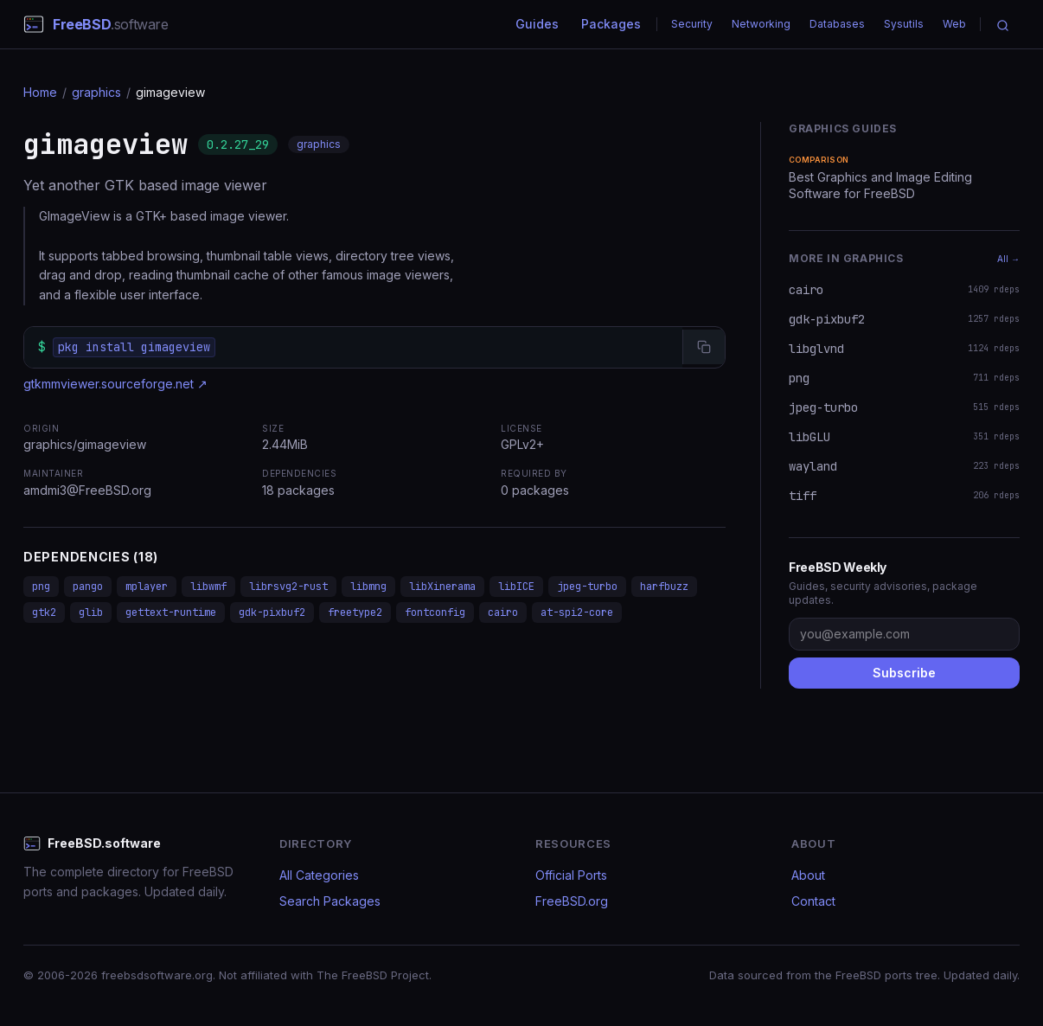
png (41, 586)
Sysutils (904, 23)
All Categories (319, 875)
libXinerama (442, 586)
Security (692, 23)
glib (91, 612)
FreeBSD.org (571, 901)
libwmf (208, 586)
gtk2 (44, 612)
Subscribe (904, 672)
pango (88, 586)
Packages (611, 23)
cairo (503, 612)
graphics (96, 92)
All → (1008, 258)
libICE (516, 586)
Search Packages (330, 901)
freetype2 (355, 612)
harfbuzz (664, 586)
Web (954, 23)
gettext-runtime (170, 612)
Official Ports (571, 875)
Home (40, 92)
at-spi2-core (577, 612)
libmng (368, 586)
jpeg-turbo (587, 586)
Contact (813, 901)
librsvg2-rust (288, 586)
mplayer (146, 586)
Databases (837, 23)
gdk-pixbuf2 (272, 612)
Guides (537, 23)
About (808, 875)
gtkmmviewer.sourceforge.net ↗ (115, 383)
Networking (761, 23)
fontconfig (435, 612)
